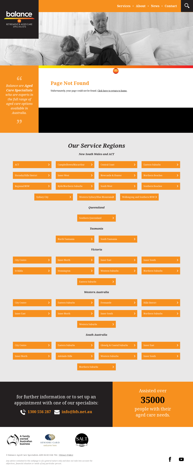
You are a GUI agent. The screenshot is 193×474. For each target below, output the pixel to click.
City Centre (20, 260)
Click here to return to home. (112, 90)
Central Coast (107, 164)
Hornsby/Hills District (26, 175)
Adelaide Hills (65, 356)
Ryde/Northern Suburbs (70, 186)
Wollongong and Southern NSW (138, 197)
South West (106, 186)
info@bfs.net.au (77, 411)
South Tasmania (109, 239)
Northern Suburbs (153, 270)
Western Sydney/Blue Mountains (96, 197)
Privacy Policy (66, 455)
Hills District (150, 302)
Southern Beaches (153, 186)
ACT (17, 164)
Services (123, 6)
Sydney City (42, 197)
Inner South (150, 260)
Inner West (63, 175)
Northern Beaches (153, 175)
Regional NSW (22, 186)
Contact (171, 6)
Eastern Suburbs (152, 164)
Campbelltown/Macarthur (71, 164)
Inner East (106, 260)
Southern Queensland (90, 218)
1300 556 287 (39, 411)
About (141, 6)
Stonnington (64, 270)
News (155, 6)
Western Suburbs (109, 270)
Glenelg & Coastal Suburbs (114, 345)
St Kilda (19, 270)
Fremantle (106, 302)
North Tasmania (66, 239)
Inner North (64, 260)
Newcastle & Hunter (111, 175)
